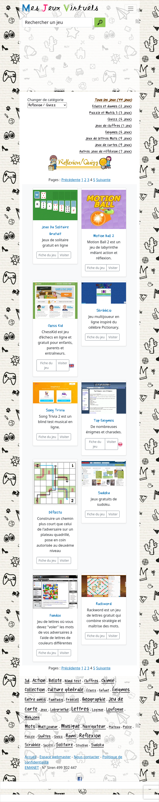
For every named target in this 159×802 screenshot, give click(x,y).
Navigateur (94, 726)
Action (38, 680)
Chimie (107, 680)
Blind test (73, 680)
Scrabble (32, 744)
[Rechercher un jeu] (57, 22)
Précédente (70, 179)
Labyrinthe (59, 709)
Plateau (114, 727)
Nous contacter (86, 756)
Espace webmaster (55, 756)
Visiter (64, 255)
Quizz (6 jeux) (120, 119)
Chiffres (91, 680)
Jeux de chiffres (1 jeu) (113, 125)
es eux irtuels (60, 8)
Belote (55, 680)
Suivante (103, 179)
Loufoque (114, 709)
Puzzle (30, 736)
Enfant (104, 690)
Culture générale (65, 689)
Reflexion (90, 735)
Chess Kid (55, 325)
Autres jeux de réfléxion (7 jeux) (105, 151)
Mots (30, 726)
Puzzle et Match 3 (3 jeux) (110, 112)
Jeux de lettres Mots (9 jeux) (109, 138)
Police (127, 727)
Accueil (31, 756)
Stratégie (82, 745)
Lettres (80, 708)
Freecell (72, 699)
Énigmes (121, 689)
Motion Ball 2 (103, 235)
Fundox (55, 615)
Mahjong (32, 717)
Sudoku (104, 493)
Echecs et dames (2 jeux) (112, 106)
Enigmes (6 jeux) (118, 132)
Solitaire (64, 745)
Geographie (93, 699)
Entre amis (35, 699)
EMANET (32, 767)
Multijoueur (48, 726)
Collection (35, 689)
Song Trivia (55, 410)
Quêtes (44, 736)
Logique (97, 709)
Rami (71, 736)
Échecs (91, 690)
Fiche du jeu (47, 255)
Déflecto (55, 512)
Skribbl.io (103, 310)
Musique (70, 726)
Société (48, 745)
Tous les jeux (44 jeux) (113, 100)
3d (27, 681)
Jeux (44, 709)
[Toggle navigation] (130, 8)
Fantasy (56, 699)
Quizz (58, 736)
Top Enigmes (104, 420)
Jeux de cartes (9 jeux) (113, 145)
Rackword (104, 603)
